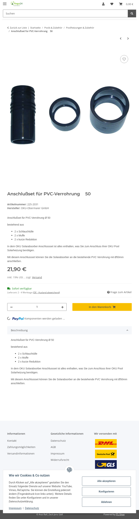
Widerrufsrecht (60, 460)
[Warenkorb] (126, 4)
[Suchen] (65, 13)
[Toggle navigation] (5, 2)
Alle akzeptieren (106, 481)
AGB (53, 447)
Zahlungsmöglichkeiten (21, 447)
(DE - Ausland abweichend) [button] (46, 292)
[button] (103, 4)
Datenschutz (32, 508)
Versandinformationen (21, 453)
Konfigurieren (106, 491)
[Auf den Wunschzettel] (124, 59)
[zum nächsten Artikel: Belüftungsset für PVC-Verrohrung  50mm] (128, 38)
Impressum (15, 508)
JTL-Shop (120, 514)
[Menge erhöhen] (62, 307)
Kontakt (11, 440)
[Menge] (37, 307)
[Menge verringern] (11, 307)
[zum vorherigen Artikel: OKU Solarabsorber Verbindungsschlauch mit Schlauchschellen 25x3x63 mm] (120, 38)
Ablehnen (106, 502)
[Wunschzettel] (112, 4)
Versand (37, 277)
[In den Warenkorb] (10, 50)
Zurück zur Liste (18, 27)
